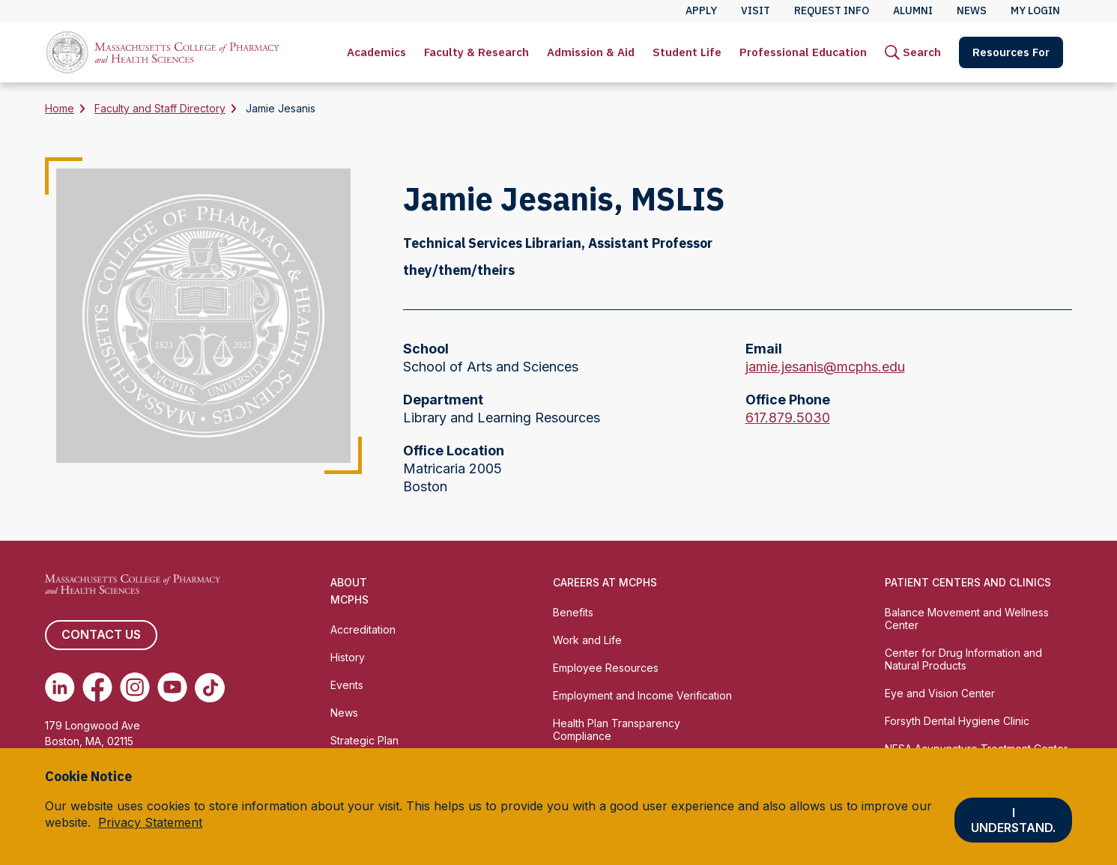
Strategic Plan (364, 740)
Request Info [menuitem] (831, 10)
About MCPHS (349, 591)
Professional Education (803, 52)
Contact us (101, 635)
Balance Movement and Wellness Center (967, 618)
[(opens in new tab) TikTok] (210, 687)
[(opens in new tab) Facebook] (97, 687)
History (347, 657)
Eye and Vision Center (940, 693)
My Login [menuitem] (1035, 10)
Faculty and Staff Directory (159, 108)
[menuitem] (376, 52)
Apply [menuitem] (701, 10)
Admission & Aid (591, 52)
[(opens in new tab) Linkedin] (60, 687)
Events (346, 685)
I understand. (1013, 820)
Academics (376, 52)
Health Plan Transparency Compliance (616, 729)
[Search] (913, 52)
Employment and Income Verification (642, 695)
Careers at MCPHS (605, 582)
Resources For (1011, 52)
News (344, 712)
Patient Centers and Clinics (968, 582)
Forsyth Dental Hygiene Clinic (957, 720)
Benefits (573, 612)
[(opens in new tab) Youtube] (172, 687)
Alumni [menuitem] (913, 10)
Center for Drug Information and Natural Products (963, 659)
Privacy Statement (150, 822)
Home (59, 108)
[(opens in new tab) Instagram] (135, 687)
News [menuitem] (972, 10)
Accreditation (363, 629)
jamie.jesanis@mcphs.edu (825, 367)
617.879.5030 (787, 418)
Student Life (687, 52)
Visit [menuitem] (755, 10)
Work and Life (587, 640)
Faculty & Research (476, 52)
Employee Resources (606, 667)
